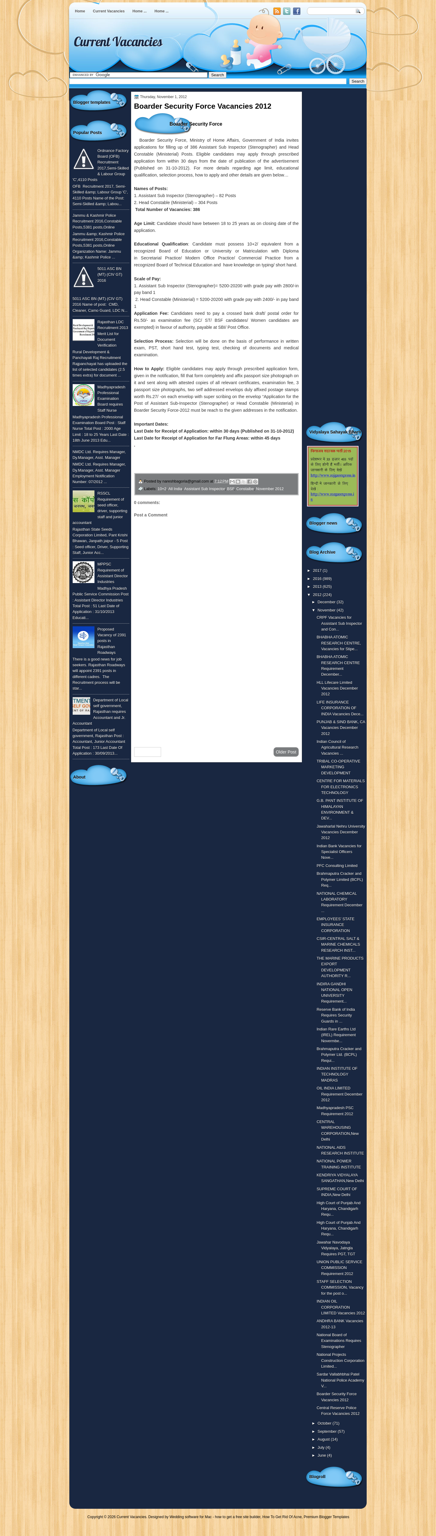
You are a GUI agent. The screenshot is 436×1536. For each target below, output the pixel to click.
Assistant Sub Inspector (204, 488)
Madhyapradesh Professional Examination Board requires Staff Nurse (111, 399)
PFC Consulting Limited (337, 865)
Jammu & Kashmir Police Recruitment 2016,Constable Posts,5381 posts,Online (97, 221)
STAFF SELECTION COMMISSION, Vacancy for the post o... (340, 1287)
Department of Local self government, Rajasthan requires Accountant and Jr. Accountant (100, 712)
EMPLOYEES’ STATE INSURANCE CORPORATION (336, 925)
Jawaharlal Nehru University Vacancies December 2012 (341, 832)
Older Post (286, 752)
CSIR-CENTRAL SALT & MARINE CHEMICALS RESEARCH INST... (338, 944)
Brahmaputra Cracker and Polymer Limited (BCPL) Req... (340, 879)
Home (80, 11)
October (325, 1423)
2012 (317, 594)
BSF (230, 488)
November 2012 (270, 488)
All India (175, 488)
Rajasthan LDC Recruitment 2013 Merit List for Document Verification (112, 334)
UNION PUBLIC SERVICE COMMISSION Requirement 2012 (339, 1268)
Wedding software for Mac (191, 1517)
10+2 (162, 488)
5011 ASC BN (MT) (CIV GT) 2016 (109, 274)
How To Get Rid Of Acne (282, 1517)
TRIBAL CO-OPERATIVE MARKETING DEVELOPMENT (338, 767)
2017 (317, 570)
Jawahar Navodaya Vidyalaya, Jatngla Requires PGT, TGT (336, 1248)
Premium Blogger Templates (326, 1517)
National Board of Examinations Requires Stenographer (339, 1341)
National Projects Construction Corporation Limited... (341, 1360)
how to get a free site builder (237, 1517)
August (324, 1439)
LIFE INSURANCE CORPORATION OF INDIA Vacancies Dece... (340, 708)
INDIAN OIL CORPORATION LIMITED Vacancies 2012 (341, 1307)
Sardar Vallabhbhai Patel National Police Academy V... (340, 1380)
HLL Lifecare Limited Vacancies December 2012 (337, 688)
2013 (317, 586)
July (321, 1447)
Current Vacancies (109, 11)
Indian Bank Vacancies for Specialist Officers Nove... (339, 852)
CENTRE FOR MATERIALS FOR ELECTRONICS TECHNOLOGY (341, 787)
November (327, 610)
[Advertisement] (216, 694)
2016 (317, 578)
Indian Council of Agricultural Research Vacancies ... (337, 747)
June (322, 1455)
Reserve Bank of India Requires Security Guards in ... (336, 1015)
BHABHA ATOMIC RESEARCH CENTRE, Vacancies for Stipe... (339, 643)
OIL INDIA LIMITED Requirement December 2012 (340, 1094)
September (328, 1431)
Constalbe (245, 488)
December (327, 602)
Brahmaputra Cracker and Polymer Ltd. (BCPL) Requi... (339, 1055)
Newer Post (148, 752)
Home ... (140, 11)
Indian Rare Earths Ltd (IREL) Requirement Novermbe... (336, 1035)
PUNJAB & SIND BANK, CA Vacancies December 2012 (341, 728)
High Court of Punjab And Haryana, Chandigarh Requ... (339, 1209)
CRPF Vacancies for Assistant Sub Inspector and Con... (339, 623)
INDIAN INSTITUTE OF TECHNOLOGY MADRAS (337, 1074)
